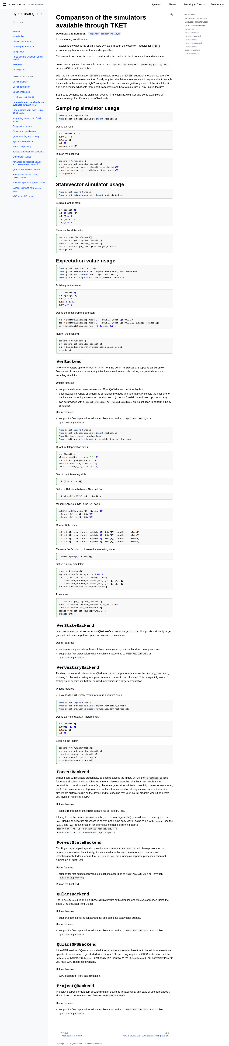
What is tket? (19, 36)
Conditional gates (21, 92)
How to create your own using (29, 111)
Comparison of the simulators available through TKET (28, 103)
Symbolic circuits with (27, 189)
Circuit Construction (22, 41)
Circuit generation (21, 87)
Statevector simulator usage (196, 22)
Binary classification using (25, 176)
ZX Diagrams (19, 69)
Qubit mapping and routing (26, 136)
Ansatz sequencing (22, 146)
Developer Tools (194, 4)
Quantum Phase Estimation (26, 169)
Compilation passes (22, 126)
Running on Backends (23, 46)
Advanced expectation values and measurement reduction (27, 163)
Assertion (17, 64)
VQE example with (29, 182)
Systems (157, 4)
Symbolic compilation (23, 141)
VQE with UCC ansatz (24, 196)
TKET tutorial (24, 97)
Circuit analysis (20, 81)
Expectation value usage (195, 25)
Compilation (18, 51)
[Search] (29, 22)
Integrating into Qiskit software (27, 119)
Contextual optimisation (24, 131)
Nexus (174, 4)
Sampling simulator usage (196, 18)
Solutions (217, 4)
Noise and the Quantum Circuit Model (28, 58)
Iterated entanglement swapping (28, 151)
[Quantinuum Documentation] (14, 4)
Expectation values (22, 156)
